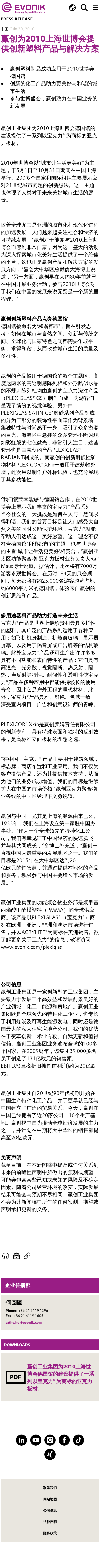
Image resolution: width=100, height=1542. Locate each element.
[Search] (84, 8)
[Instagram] (49, 1440)
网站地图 (50, 1499)
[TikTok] (78, 1440)
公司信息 (50, 1510)
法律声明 (50, 1522)
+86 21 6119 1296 (33, 1310)
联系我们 (50, 1488)
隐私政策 (50, 1533)
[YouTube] (35, 1440)
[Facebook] (64, 1440)
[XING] (49, 1454)
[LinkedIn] (21, 1440)
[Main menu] (95, 7)
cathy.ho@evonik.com (24, 1322)
